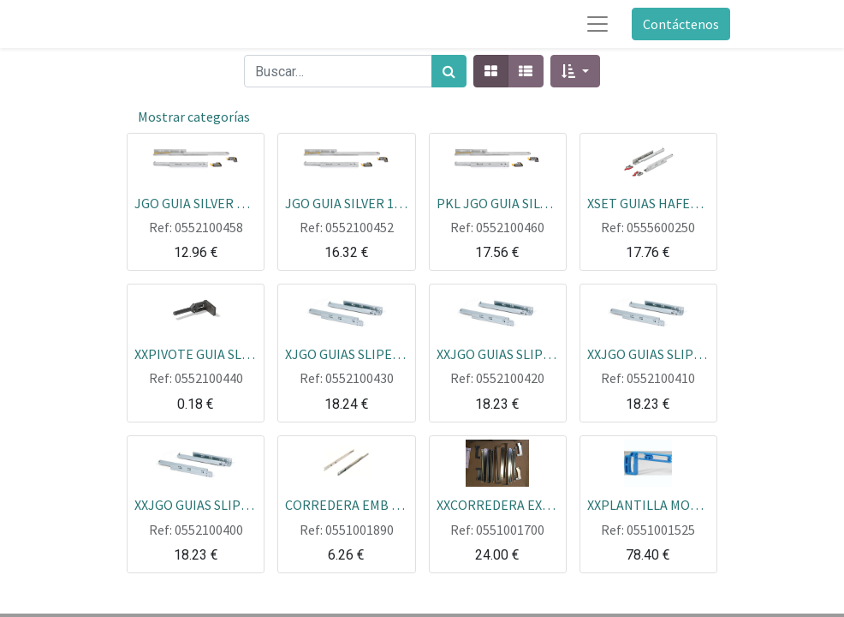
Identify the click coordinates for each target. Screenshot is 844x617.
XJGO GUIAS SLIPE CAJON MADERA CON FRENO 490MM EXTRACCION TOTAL (346, 353)
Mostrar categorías (194, 116)
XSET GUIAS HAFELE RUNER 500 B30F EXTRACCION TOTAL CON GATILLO (648, 202)
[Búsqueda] (449, 71)
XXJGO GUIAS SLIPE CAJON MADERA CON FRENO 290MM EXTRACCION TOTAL (498, 353)
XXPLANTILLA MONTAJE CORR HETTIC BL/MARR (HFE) (648, 504)
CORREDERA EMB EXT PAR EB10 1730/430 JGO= (346, 504)
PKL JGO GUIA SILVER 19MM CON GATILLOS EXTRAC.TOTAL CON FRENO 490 (498, 202)
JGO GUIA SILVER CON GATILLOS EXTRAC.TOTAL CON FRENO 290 (195, 202)
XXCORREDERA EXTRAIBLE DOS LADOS (498, 504)
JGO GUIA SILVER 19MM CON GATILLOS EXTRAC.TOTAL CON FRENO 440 (346, 202)
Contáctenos (681, 24)
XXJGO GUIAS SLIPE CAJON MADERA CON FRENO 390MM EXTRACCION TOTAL (648, 353)
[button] (574, 71)
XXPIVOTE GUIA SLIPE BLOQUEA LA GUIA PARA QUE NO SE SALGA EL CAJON (195, 353)
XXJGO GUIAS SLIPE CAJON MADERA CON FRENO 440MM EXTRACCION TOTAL (195, 504)
